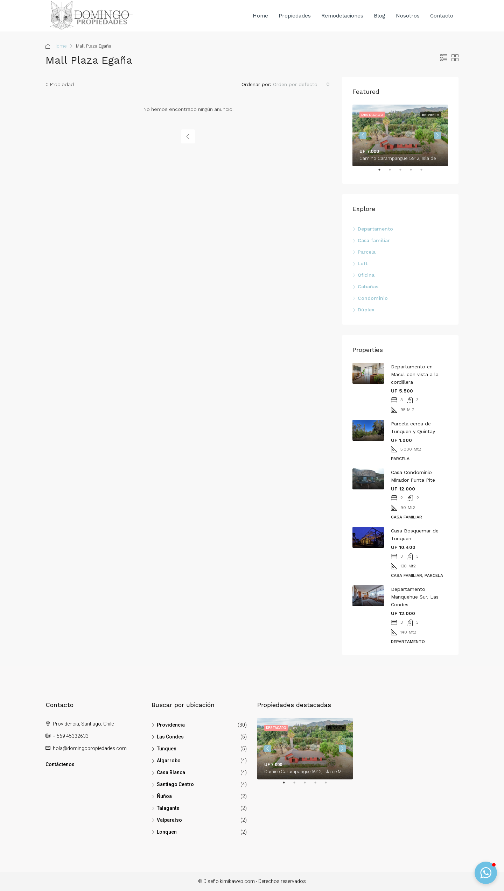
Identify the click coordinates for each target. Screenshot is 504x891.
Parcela (367, 252)
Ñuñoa (164, 796)
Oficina (366, 275)
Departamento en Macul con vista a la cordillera (415, 374)
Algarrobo (169, 760)
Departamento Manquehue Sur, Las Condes (415, 596)
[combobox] (301, 84)
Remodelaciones (342, 16)
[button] (486, 873)
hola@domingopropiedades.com (90, 748)
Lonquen (167, 832)
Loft (363, 263)
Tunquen (166, 748)
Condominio (373, 298)
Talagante (168, 808)
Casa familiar (374, 240)
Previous (362, 135)
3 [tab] (403, 172)
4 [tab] (414, 172)
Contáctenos (60, 764)
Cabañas (368, 286)
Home (260, 16)
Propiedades (295, 16)
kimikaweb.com (237, 881)
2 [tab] (393, 172)
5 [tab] (424, 172)
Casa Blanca (171, 772)
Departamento (375, 229)
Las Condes (170, 737)
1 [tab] (382, 172)
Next (437, 135)
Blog (379, 16)
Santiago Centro (175, 784)
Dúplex (366, 309)
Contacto (441, 16)
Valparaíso (169, 820)
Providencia (171, 725)
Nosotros (408, 16)
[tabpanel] (400, 135)
